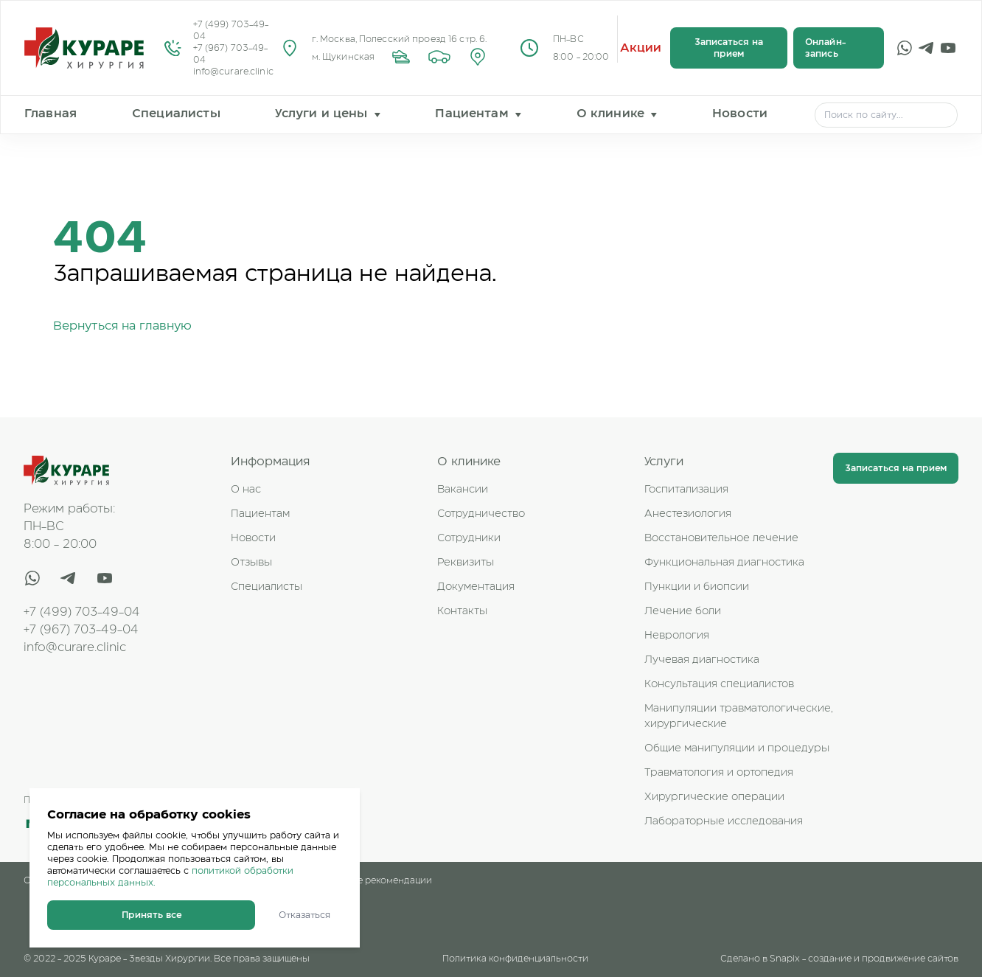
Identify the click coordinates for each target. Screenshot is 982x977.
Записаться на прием (728, 48)
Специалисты (176, 113)
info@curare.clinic (233, 71)
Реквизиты (465, 562)
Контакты (462, 611)
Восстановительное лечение (721, 538)
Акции (641, 48)
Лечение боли (682, 611)
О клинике (610, 113)
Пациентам (471, 113)
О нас (246, 489)
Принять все (151, 915)
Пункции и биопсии (696, 587)
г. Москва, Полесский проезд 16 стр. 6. (399, 39)
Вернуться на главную (122, 326)
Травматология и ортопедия (718, 773)
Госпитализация (686, 489)
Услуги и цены (321, 113)
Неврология (676, 635)
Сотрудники (469, 538)
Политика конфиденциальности (515, 958)
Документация (476, 587)
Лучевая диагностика (701, 660)
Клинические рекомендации (367, 880)
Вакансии (462, 489)
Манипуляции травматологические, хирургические (738, 716)
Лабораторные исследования (723, 821)
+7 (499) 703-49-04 (231, 30)
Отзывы (251, 562)
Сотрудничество (481, 514)
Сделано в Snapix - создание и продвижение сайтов (839, 958)
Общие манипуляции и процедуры (736, 748)
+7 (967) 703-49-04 (230, 54)
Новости (739, 113)
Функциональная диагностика (724, 562)
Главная (50, 113)
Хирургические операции (714, 797)
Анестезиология (687, 514)
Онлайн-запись (825, 48)
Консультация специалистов (719, 684)
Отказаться (304, 915)
